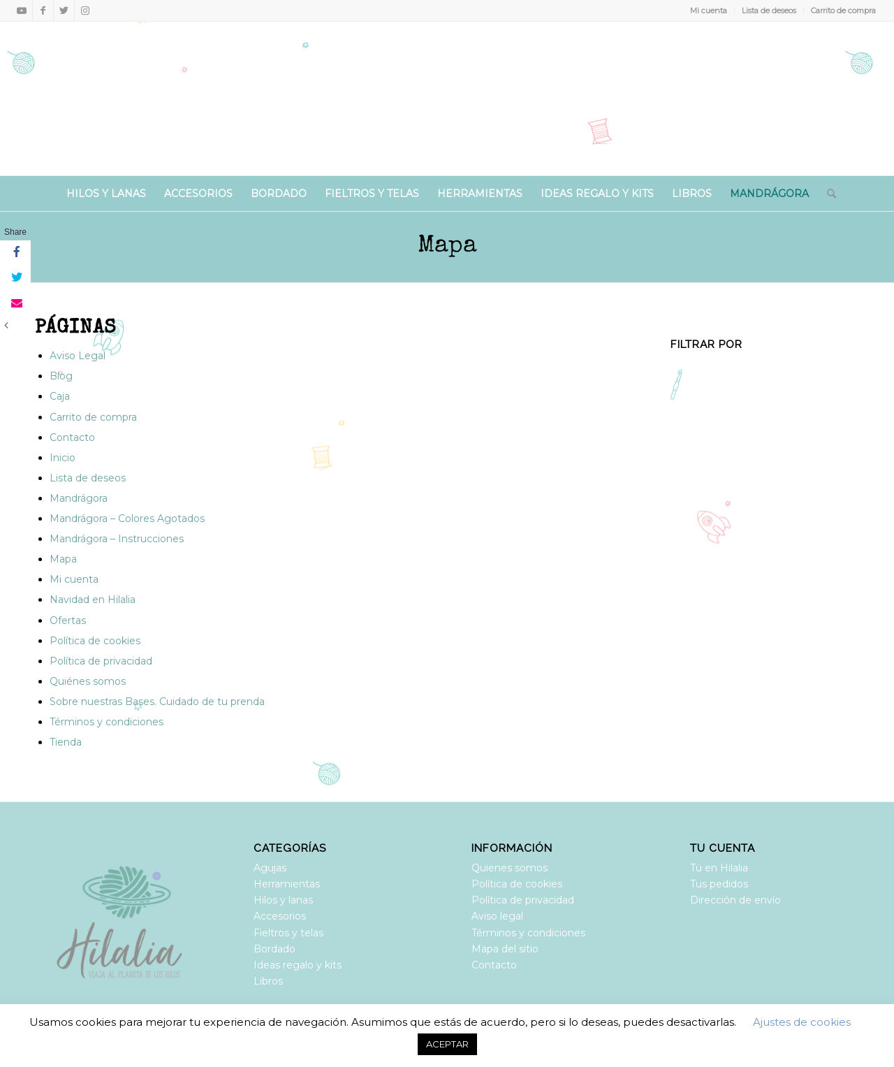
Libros (268, 981)
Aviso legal (497, 916)
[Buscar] (827, 193)
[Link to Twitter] (64, 10)
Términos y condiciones (106, 722)
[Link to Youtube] (22, 10)
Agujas (270, 868)
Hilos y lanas (283, 900)
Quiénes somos (88, 681)
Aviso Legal (77, 355)
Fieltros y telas (288, 933)
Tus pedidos (719, 884)
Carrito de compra (843, 10)
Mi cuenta (708, 10)
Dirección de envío (735, 900)
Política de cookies (95, 640)
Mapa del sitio (504, 949)
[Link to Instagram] (85, 10)
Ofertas (68, 620)
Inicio (62, 457)
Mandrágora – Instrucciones (117, 538)
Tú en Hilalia (719, 868)
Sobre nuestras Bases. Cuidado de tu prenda (157, 701)
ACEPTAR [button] (447, 1044)
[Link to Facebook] (43, 10)
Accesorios (280, 916)
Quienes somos (509, 868)
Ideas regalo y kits (298, 965)
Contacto (72, 437)
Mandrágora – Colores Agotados (127, 518)
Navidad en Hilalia (92, 599)
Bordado (274, 949)
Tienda (66, 742)
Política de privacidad (101, 661)
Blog (61, 376)
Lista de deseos (769, 10)
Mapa (447, 246)
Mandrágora (79, 498)
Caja (60, 396)
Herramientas (287, 884)
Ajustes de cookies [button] (802, 1022)
